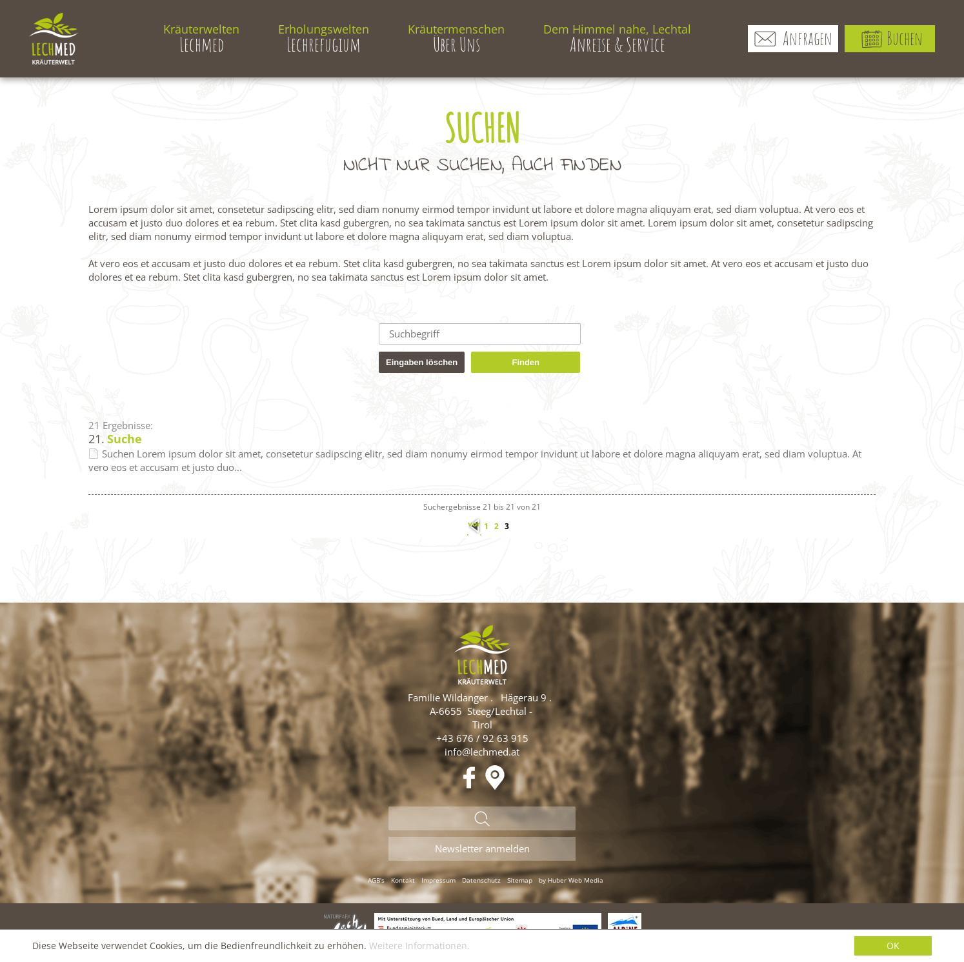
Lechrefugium (323, 38)
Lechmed (201, 38)
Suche (124, 438)
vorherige (474, 527)
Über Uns (456, 38)
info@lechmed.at (482, 751)
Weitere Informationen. (419, 945)
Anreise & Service (617, 38)
